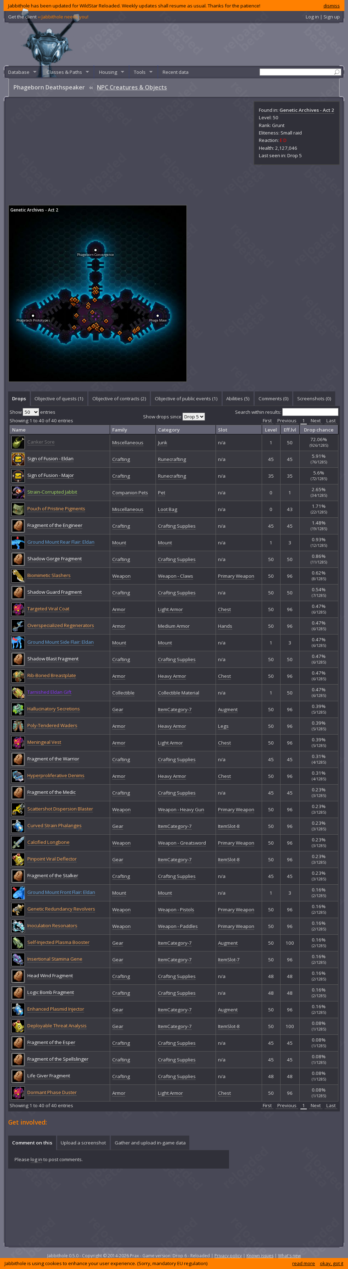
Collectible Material (178, 693)
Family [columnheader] (119, 430)
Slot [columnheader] (222, 430)
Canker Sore (41, 442)
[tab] (18, 398)
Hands (225, 626)
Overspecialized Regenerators (60, 625)
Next (316, 420)
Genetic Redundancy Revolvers (61, 909)
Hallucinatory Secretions (53, 708)
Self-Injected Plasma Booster (58, 942)
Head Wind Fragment (50, 975)
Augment (228, 709)
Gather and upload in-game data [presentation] (150, 1142)
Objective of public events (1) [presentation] (186, 398)
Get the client (48, 16)
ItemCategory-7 (175, 709)
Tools (140, 72)
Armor (118, 609)
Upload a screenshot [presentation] (83, 1142)
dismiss (331, 5)
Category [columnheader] (169, 430)
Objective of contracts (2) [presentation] (119, 398)
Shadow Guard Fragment (54, 592)
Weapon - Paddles (178, 926)
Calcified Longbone (48, 842)
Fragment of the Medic (51, 792)
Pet (161, 492)
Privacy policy (228, 1256)
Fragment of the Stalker (52, 875)
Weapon (121, 576)
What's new (289, 1256)
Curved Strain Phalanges (54, 825)
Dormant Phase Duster (52, 1092)
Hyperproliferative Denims (56, 775)
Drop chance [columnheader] (318, 430)
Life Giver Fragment (48, 1075)
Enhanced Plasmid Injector (55, 1009)
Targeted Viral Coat (48, 608)
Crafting (121, 459)
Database (18, 72)
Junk (162, 442)
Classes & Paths (64, 72)
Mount (119, 542)
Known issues (259, 1256)
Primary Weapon (236, 576)
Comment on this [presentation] (32, 1142)
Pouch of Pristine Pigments (56, 508)
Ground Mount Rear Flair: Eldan (60, 542)
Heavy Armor (172, 676)
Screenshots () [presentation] (314, 398)
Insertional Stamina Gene (54, 959)
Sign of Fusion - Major (50, 475)
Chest (224, 609)
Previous (287, 420)
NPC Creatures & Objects (132, 87)
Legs (223, 726)
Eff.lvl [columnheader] (290, 430)
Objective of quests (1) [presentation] (58, 398)
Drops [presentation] (19, 398)
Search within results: (286, 412)
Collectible (123, 693)
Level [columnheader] (271, 430)
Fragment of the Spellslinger (57, 1059)
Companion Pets (130, 492)
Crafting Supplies (177, 526)
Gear (117, 709)
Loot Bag (167, 509)
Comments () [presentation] (274, 398)
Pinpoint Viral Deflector (52, 859)
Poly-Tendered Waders (52, 725)
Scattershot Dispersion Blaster (60, 809)
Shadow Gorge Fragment (54, 558)
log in (36, 1159)
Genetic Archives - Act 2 (306, 110)
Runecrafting (172, 459)
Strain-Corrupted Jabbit (52, 492)
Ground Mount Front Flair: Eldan (61, 892)
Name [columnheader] (19, 430)
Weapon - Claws (175, 576)
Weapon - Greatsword (182, 843)
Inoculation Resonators (52, 925)
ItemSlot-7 (229, 959)
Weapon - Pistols (176, 909)
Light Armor (170, 609)
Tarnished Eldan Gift (49, 692)
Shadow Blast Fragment (52, 658)
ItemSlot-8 (229, 826)
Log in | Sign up (323, 16)
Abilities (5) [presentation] (238, 398)
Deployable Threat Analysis (57, 1025)
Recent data (176, 72)
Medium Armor (174, 626)
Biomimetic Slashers (49, 575)
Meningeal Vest (44, 742)
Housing (108, 72)
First (267, 420)
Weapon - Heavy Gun (181, 809)
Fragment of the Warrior (53, 759)
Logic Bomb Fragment (50, 992)
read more (303, 1263)
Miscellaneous (127, 442)
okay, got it (331, 1263)
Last (331, 420)
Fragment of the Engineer (54, 525)
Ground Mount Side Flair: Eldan (60, 642)
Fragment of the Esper (51, 1042)
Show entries (32, 412)
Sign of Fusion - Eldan (50, 458)
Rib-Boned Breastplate (51, 675)
